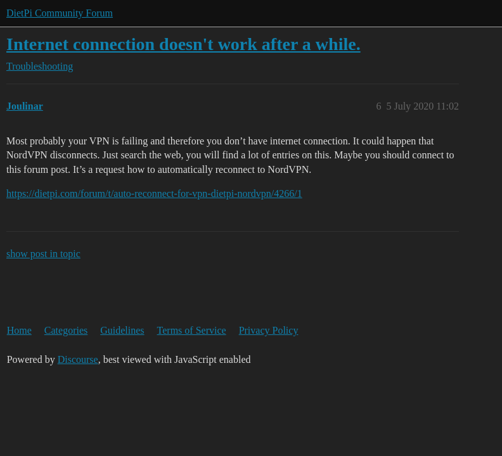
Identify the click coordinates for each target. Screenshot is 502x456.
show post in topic (43, 253)
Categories (65, 330)
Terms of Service (191, 330)
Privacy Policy (269, 330)
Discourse (78, 359)
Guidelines (122, 330)
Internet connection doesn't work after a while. (183, 44)
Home (19, 330)
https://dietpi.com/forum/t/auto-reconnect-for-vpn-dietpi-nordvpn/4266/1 (154, 193)
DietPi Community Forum (59, 13)
